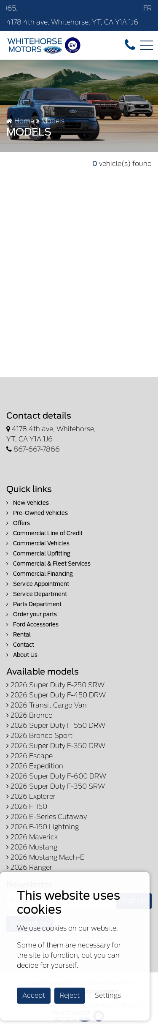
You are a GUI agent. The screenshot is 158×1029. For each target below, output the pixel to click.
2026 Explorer (31, 796)
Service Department (36, 594)
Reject (70, 995)
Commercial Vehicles (38, 543)
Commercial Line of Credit (44, 533)
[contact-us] (130, 45)
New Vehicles (27, 503)
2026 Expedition (34, 766)
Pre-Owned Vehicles (37, 513)
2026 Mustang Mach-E (45, 857)
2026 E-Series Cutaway (46, 817)
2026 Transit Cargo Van (46, 705)
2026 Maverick (32, 837)
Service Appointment (37, 584)
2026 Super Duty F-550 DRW (55, 725)
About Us (21, 655)
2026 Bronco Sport (39, 736)
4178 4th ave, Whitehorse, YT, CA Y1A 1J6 (72, 22)
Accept (33, 995)
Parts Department (34, 604)
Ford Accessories (32, 624)
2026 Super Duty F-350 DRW (55, 746)
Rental (18, 635)
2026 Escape (29, 756)
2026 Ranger (29, 867)
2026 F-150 (26, 807)
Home (20, 121)
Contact (20, 645)
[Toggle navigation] (146, 45)
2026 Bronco (29, 715)
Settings (107, 995)
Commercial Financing (39, 574)
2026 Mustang (31, 847)
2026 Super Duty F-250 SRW (55, 685)
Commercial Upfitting (38, 553)
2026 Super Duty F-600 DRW (56, 776)
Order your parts (31, 614)
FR (147, 8)
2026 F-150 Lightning (42, 827)
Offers (18, 523)
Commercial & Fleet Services (48, 564)
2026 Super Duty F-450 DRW (56, 695)
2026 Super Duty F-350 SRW (55, 786)
